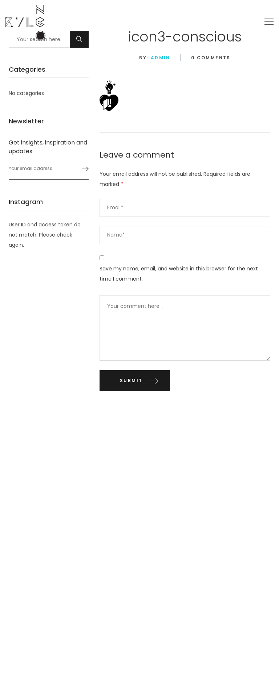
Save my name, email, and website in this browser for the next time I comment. (179, 273)
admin (160, 58)
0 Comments (211, 58)
